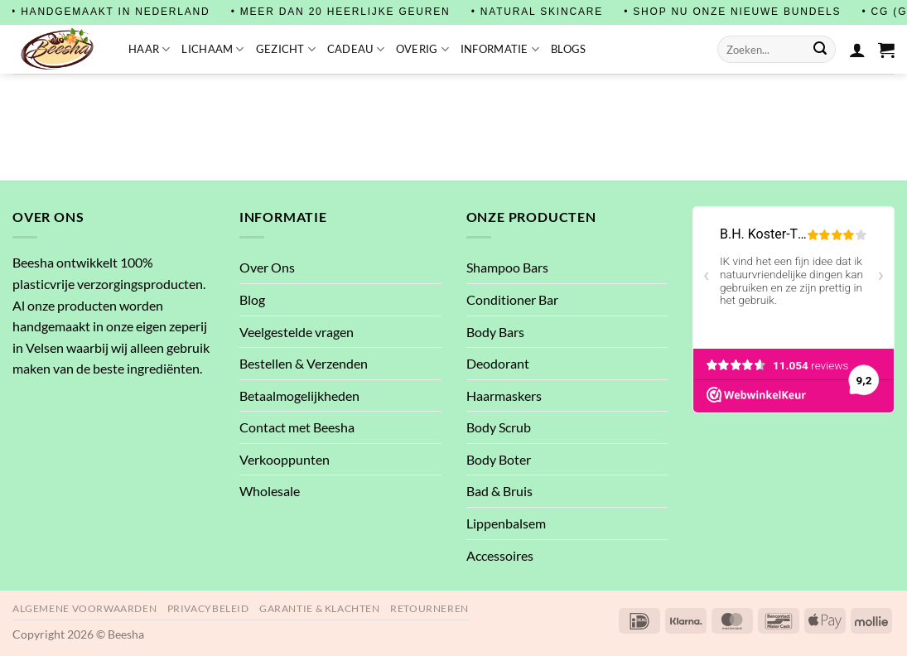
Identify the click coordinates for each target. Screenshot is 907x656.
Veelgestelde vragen (296, 332)
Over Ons (267, 267)
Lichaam (212, 49)
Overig (422, 49)
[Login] (857, 49)
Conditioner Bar (512, 299)
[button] (886, 49)
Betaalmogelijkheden (299, 395)
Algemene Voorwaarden (84, 608)
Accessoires (499, 555)
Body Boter (498, 459)
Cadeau (355, 49)
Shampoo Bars (507, 267)
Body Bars (495, 332)
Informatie (500, 49)
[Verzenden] (820, 50)
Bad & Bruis (499, 491)
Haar (149, 49)
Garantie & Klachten (319, 608)
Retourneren (429, 608)
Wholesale (269, 491)
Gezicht (286, 49)
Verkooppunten (284, 459)
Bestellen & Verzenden (303, 363)
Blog (252, 299)
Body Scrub (498, 427)
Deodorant (497, 363)
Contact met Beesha (297, 427)
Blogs (568, 48)
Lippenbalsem (506, 523)
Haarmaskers (504, 395)
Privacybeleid (208, 608)
